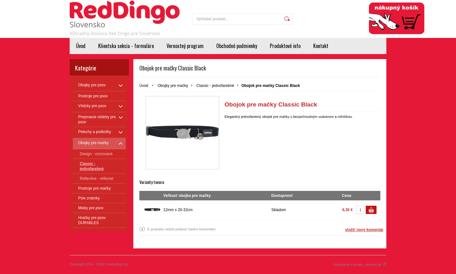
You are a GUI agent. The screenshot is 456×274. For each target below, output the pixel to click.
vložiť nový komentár (364, 230)
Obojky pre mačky (173, 85)
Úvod (81, 46)
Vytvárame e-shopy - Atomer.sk (359, 264)
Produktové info (285, 46)
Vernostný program (185, 46)
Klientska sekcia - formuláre (126, 46)
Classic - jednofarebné (215, 85)
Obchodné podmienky (236, 46)
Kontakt (320, 46)
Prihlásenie (345, 3)
